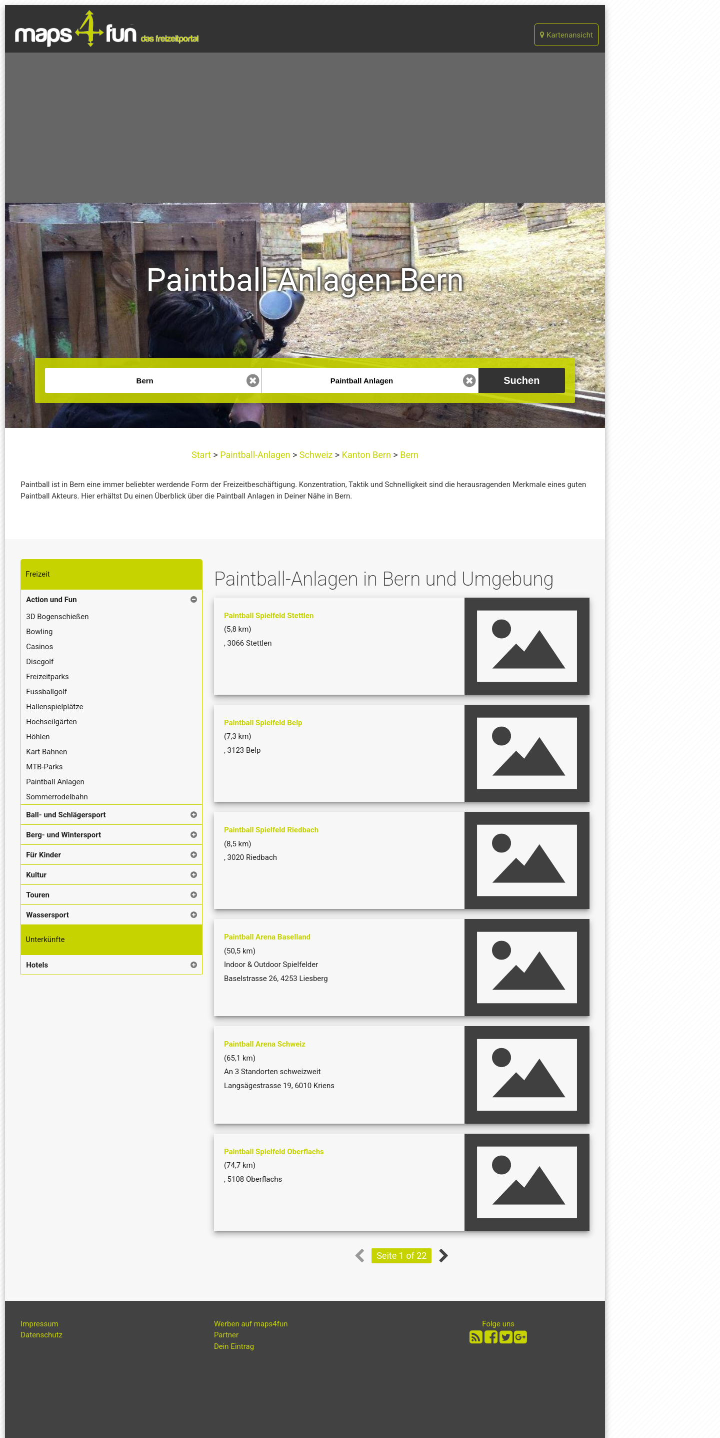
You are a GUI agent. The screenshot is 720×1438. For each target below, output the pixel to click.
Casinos (39, 646)
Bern (408, 454)
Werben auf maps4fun (251, 1323)
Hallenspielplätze (54, 706)
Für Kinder (43, 854)
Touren (38, 894)
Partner (226, 1334)
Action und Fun (51, 599)
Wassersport (47, 914)
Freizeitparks (47, 676)
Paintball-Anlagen (255, 454)
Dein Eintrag (234, 1346)
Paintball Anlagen (55, 781)
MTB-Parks (44, 766)
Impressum (39, 1323)
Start (202, 454)
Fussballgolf (46, 691)
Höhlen (38, 736)
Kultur (36, 874)
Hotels (37, 965)
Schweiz (315, 454)
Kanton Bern (366, 454)
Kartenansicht (566, 35)
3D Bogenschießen (57, 616)
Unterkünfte (45, 939)
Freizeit (38, 574)
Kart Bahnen (46, 751)
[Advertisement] (305, 128)
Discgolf (40, 661)
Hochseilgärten (51, 721)
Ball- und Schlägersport (66, 814)
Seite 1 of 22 (401, 1255)
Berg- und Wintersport (63, 834)
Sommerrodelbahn (57, 796)
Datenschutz (41, 1334)
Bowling (39, 631)
